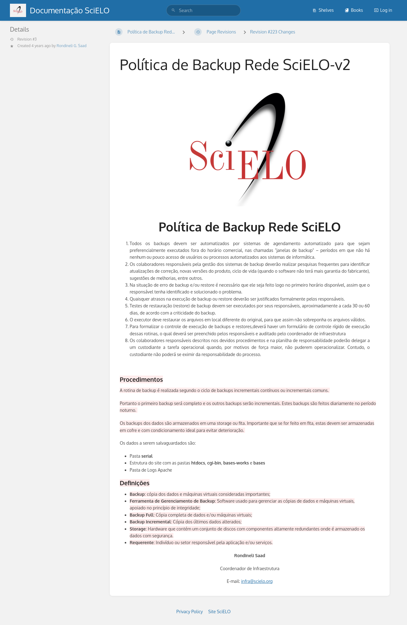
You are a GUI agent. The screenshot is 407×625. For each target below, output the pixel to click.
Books (354, 10)
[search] (203, 10)
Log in (383, 10)
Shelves (323, 10)
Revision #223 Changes (272, 31)
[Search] (173, 10)
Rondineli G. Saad (72, 45)
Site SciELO (219, 611)
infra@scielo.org (257, 581)
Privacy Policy (190, 611)
